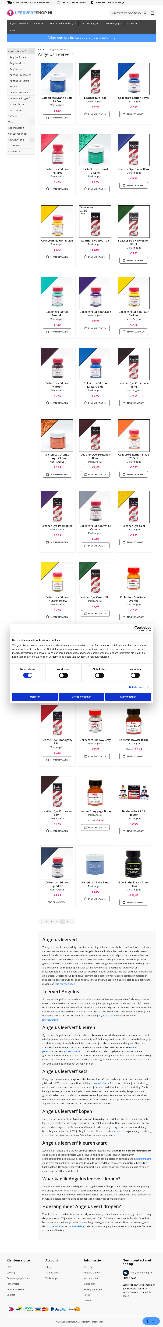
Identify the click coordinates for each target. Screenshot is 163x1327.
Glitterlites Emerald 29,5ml (95, 170)
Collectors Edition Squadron (57, 884)
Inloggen (49, 1267)
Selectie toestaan (81, 696)
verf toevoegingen (65, 983)
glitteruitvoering (72, 1051)
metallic (134, 1047)
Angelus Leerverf (92, 1273)
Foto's (87, 1295)
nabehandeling (76, 1226)
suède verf (118, 1131)
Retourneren (13, 1284)
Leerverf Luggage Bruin (95, 811)
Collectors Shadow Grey (95, 740)
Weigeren (35, 696)
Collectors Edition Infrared (57, 170)
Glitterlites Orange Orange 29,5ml (57, 456)
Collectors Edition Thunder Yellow (57, 598)
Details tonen (136, 687)
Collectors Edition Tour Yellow (134, 313)
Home (41, 49)
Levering (11, 1273)
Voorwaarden (91, 1278)
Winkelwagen (52, 1278)
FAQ (9, 1267)
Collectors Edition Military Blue (95, 384)
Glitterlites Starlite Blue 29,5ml (57, 99)
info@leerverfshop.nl (137, 1272)
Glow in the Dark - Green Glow (133, 884)
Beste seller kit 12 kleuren (133, 812)
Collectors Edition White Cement (95, 527)
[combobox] (129, 13)
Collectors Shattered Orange (133, 598)
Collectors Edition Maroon (57, 384)
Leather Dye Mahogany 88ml (57, 741)
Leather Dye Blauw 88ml (133, 169)
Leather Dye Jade (95, 98)
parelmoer (48, 1051)
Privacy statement (93, 1289)
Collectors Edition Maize (57, 240)
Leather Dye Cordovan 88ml (57, 812)
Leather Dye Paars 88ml (57, 526)
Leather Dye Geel (133, 526)
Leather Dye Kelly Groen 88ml (133, 242)
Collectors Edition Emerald (57, 313)
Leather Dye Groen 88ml (95, 597)
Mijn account (52, 1273)
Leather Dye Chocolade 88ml (133, 384)
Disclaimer (89, 1284)
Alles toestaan (128, 696)
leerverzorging (50, 1019)
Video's (87, 1300)
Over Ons (89, 1267)
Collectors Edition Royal (133, 98)
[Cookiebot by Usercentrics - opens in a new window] (137, 628)
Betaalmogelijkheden (17, 1278)
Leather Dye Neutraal (95, 240)
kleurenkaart (144, 1158)
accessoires (109, 1015)
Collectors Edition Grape (95, 312)
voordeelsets (101, 1083)
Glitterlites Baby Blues (95, 882)
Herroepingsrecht (16, 1289)
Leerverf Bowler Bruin (133, 740)
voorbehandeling (55, 1226)
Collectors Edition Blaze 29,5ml (133, 456)
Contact (11, 1295)
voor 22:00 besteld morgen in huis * (32, 2)
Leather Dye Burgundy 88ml (95, 456)
